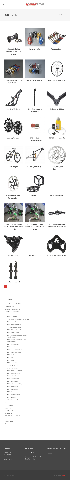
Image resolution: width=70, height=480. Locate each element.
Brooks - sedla (9, 421)
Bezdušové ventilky (13, 282)
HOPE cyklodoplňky (12, 381)
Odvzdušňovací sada (12, 399)
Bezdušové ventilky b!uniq (12, 309)
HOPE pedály (10, 360)
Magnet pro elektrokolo (56, 255)
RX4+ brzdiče (13, 255)
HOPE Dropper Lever (13, 332)
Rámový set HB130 (12, 368)
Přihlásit (49, 453)
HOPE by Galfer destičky (14, 352)
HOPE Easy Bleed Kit (57, 138)
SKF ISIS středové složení (12, 416)
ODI (6, 418)
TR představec (35, 255)
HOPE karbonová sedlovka (14, 370)
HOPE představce (12, 392)
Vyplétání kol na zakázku (12, 311)
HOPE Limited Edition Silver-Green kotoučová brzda (35, 226)
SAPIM (7, 402)
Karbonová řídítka (57, 109)
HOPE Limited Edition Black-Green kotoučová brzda (13, 226)
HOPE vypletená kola (56, 80)
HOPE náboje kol (11, 355)
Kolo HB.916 (13, 167)
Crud (6, 424)
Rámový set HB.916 (35, 167)
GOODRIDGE (9, 405)
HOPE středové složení (13, 394)
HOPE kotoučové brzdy (13, 344)
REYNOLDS (8, 413)
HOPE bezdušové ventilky (14, 324)
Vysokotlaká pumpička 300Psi (13, 304)
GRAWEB (63, 475)
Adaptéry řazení (56, 195)
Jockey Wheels (13, 138)
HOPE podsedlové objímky (14, 384)
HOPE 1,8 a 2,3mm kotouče (14, 349)
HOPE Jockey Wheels (13, 376)
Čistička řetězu (9, 306)
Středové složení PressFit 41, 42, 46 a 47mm (13, 51)
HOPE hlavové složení (13, 389)
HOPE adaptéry (11, 397)
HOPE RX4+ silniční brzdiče (14, 330)
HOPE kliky (10, 357)
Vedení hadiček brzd (35, 80)
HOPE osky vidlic (11, 322)
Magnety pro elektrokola (14, 327)
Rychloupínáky (56, 49)
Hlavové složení (35, 49)
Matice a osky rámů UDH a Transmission (18, 319)
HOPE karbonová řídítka (13, 373)
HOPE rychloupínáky (12, 386)
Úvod (60, 15)
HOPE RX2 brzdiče (12, 316)
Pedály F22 (35, 195)
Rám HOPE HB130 (13, 109)
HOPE (64, 15)
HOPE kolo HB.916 (12, 362)
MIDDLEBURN (9, 410)
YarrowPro (8, 408)
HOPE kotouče (11, 347)
